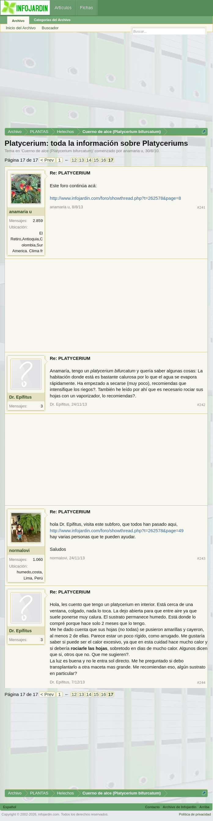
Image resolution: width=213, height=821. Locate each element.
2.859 (38, 220)
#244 (201, 682)
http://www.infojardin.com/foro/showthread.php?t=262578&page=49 (117, 530)
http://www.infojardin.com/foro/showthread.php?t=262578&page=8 (115, 198)
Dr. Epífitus (20, 397)
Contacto (152, 807)
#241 (201, 207)
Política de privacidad (195, 814)
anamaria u (133, 151)
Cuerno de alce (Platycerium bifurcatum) (57, 151)
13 (81, 160)
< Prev (47, 160)
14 (88, 160)
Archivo (18, 21)
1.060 (38, 559)
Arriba (204, 807)
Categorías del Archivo (52, 20)
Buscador (50, 28)
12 (74, 160)
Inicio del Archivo (21, 28)
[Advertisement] (106, 82)
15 (96, 160)
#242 (201, 404)
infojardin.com (48, 814)
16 (103, 160)
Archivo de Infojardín (179, 807)
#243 (201, 558)
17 (110, 160)
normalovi (19, 550)
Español (9, 807)
